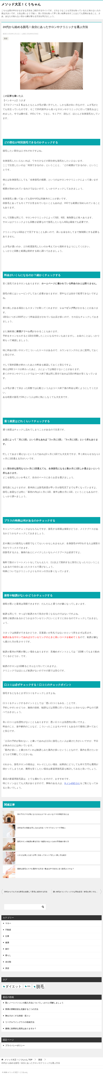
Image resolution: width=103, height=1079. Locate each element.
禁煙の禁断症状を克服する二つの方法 (21, 1009)
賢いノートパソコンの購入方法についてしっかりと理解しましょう (34, 1003)
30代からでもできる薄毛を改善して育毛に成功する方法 (25, 892)
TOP (18, 1060)
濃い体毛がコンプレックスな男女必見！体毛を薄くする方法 (76, 892)
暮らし (8, 955)
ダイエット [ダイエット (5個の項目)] (13, 986)
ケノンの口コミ (72, 783)
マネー (8, 923)
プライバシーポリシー (15, 1045)
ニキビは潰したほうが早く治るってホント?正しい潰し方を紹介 (41, 855)
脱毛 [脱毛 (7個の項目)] (40, 986)
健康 (7, 942)
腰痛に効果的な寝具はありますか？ (20, 1028)
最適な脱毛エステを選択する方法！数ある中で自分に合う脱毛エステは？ (45, 869)
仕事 (7, 936)
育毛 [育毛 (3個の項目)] (28, 986)
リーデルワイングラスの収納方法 (19, 1022)
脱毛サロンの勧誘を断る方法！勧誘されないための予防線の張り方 (43, 841)
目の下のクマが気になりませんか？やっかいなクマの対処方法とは (43, 814)
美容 (5, 39)
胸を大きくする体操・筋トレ (17, 1016)
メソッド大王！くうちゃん (21, 4)
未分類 (8, 962)
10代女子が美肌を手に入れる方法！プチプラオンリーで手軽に (41, 828)
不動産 (8, 930)
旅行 (7, 949)
